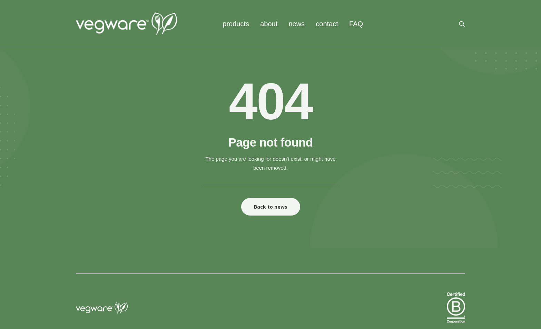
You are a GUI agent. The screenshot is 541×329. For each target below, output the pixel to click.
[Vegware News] (126, 23)
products (236, 24)
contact (327, 24)
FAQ (356, 24)
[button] (462, 23)
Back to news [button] (270, 206)
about (268, 24)
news (296, 24)
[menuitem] (236, 23)
